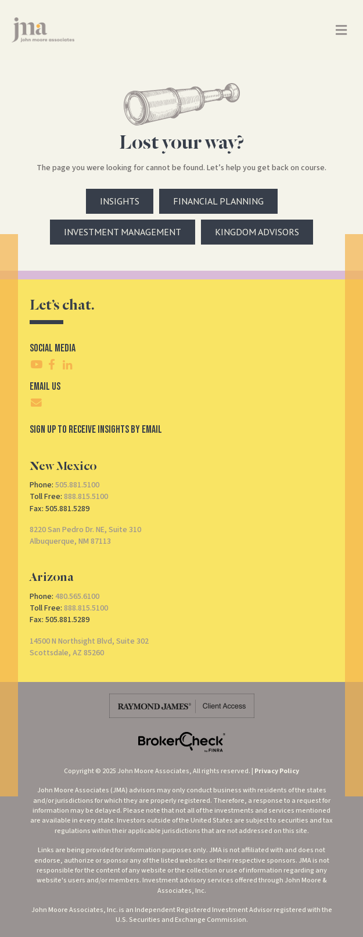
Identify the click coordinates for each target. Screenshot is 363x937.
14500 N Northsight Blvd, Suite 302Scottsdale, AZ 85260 (89, 647)
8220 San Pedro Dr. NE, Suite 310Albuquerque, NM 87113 (85, 535)
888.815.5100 (86, 496)
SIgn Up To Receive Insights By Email (96, 429)
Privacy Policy (276, 771)
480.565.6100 (77, 596)
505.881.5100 (77, 485)
